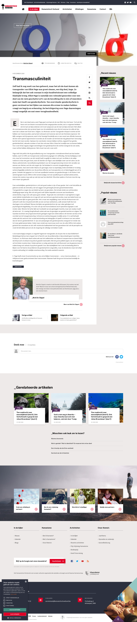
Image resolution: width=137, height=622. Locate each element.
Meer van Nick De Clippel (71, 304)
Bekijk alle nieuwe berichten (112, 182)
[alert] (15, 599)
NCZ (59, 2)
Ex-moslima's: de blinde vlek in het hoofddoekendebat (111, 236)
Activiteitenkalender (39, 2)
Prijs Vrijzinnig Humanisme (79, 546)
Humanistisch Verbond (50, 9)
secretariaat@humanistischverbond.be (58, 601)
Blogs (16, 543)
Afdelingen (79, 9)
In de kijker (34, 9)
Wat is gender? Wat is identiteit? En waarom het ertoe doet (71, 443)
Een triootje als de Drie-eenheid (62, 448)
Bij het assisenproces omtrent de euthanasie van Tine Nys (111, 201)
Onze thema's (47, 543)
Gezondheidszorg (104, 543)
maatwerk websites (32, 619)
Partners (63, 2)
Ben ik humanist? (48, 536)
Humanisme (91, 9)
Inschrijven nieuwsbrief (83, 2)
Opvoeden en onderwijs (106, 539)
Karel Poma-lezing (76, 553)
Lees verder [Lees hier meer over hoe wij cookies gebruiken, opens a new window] (14, 594)
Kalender (17, 539)
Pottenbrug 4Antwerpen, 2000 (90, 602)
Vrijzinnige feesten (51, 2)
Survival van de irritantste (60, 453)
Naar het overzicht (22, 25)
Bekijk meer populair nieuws (112, 245)
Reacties (79, 63)
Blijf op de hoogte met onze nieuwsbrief (40, 561)
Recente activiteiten (77, 543)
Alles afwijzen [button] (14, 614)
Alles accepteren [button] (15, 609)
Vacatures (73, 2)
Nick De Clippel (28, 63)
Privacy (34, 616)
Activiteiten (67, 9)
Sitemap (50, 616)
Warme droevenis (57, 438)
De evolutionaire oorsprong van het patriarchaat (109, 213)
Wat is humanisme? (48, 539)
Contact (103, 9)
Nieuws (17, 536)
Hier (74, 289)
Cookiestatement (42, 616)
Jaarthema (102, 536)
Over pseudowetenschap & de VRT (111, 224)
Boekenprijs (74, 550)
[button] (14, 618)
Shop (67, 2)
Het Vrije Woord (28, 2)
